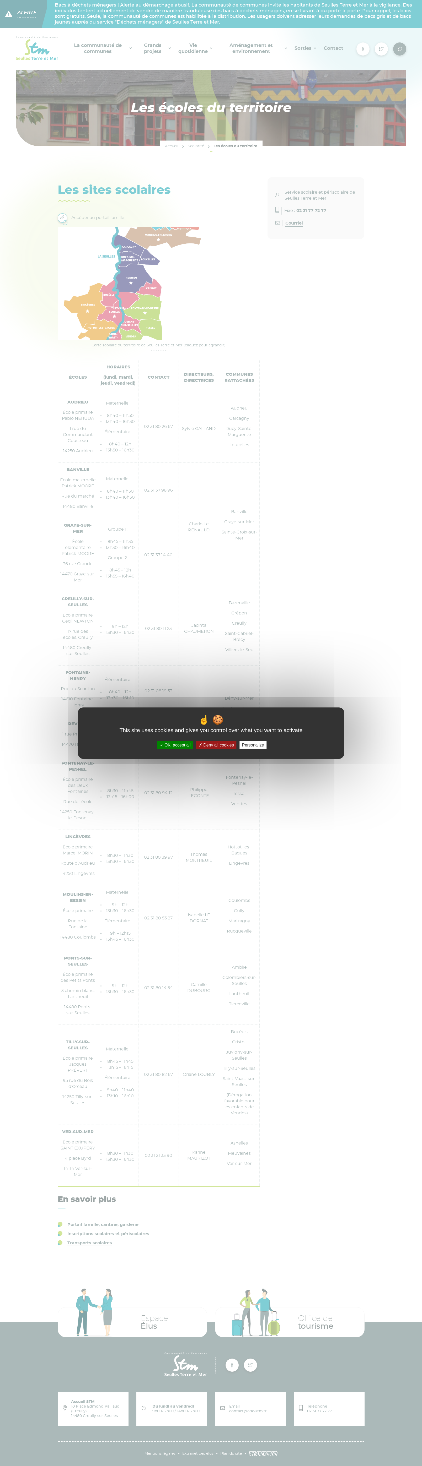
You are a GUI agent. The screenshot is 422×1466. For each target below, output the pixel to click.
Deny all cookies (216, 745)
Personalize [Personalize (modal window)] (253, 745)
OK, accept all (175, 745)
